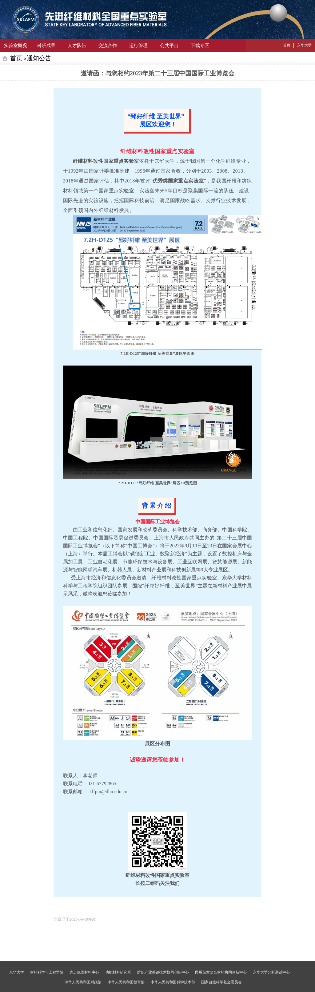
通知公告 (39, 58)
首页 (16, 58)
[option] (75, 919)
